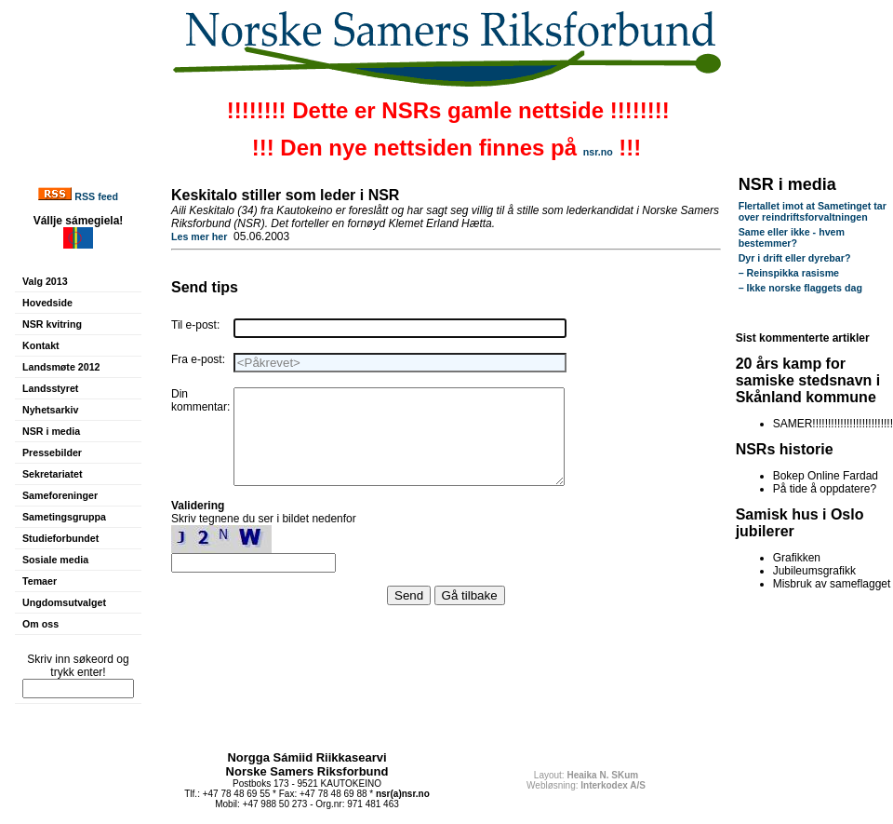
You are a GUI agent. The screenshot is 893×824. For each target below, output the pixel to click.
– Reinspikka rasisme (789, 272)
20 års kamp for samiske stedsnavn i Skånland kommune (808, 380)
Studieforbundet (60, 538)
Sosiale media (55, 559)
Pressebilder (52, 452)
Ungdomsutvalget (64, 602)
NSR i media (51, 431)
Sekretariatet (52, 474)
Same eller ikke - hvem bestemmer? (792, 237)
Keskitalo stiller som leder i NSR (285, 195)
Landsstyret (50, 388)
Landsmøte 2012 (61, 366)
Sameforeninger (60, 495)
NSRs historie (784, 449)
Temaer (39, 581)
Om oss (40, 623)
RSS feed (96, 196)
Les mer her (199, 236)
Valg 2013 (45, 281)
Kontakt (41, 345)
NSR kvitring (52, 324)
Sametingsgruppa (64, 516)
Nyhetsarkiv (50, 409)
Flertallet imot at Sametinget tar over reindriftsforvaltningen (812, 211)
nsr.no (598, 151)
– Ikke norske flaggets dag (800, 287)
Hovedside (47, 302)
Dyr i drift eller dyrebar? (795, 257)
